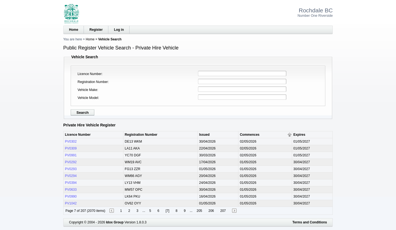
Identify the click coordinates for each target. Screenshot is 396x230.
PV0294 (71, 176)
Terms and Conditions (309, 222)
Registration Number (93, 82)
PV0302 (71, 141)
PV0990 (71, 196)
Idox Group (114, 222)
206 (211, 211)
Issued (204, 135)
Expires (299, 135)
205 (199, 211)
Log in (119, 30)
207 (223, 211)
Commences (249, 135)
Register (96, 30)
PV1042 (71, 203)
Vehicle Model (88, 98)
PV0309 (71, 148)
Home (73, 30)
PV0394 (71, 183)
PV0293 (71, 169)
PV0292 (71, 162)
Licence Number (89, 74)
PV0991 (71, 155)
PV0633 (71, 190)
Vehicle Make (87, 90)
